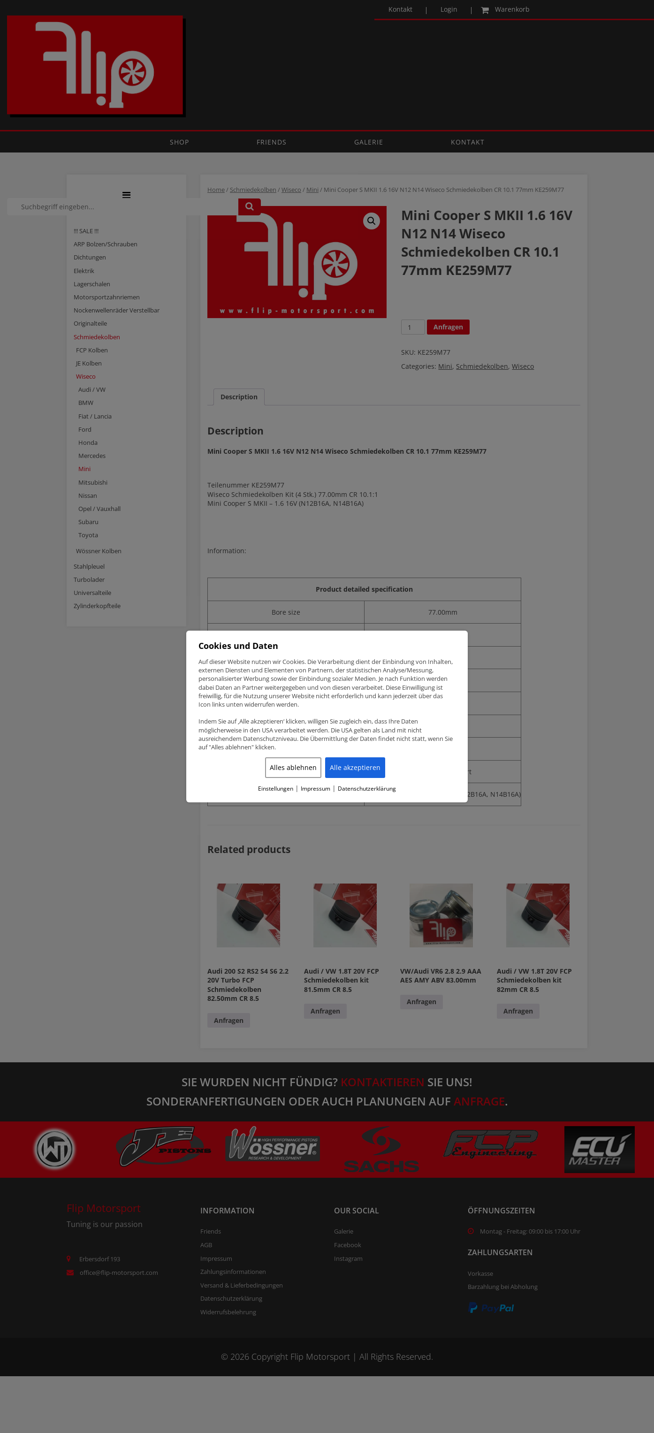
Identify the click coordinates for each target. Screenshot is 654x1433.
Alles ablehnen (293, 767)
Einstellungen (275, 789)
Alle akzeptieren (355, 767)
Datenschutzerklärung (367, 789)
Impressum (315, 789)
